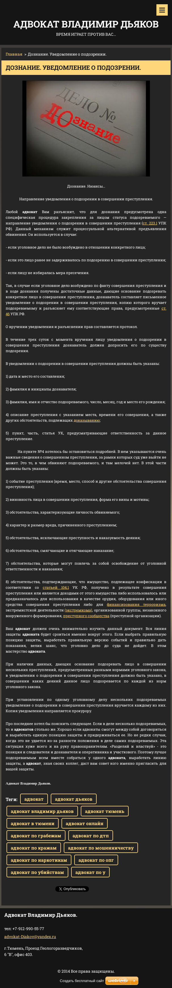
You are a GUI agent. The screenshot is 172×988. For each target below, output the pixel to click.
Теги (11, 799)
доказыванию (87, 420)
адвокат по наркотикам (39, 860)
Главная (14, 54)
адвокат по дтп (91, 835)
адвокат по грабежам (36, 835)
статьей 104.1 (56, 587)
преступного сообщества (86, 615)
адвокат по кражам (34, 848)
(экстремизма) (78, 610)
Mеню (162, 10)
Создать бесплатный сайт (82, 981)
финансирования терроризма (136, 604)
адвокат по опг (96, 860)
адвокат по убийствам (37, 872)
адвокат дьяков (73, 799)
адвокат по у (90, 872)
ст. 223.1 (150, 223)
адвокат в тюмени (32, 823)
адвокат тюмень (104, 811)
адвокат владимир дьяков (42, 811)
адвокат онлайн (84, 823)
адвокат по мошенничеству (101, 848)
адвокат (34, 799)
